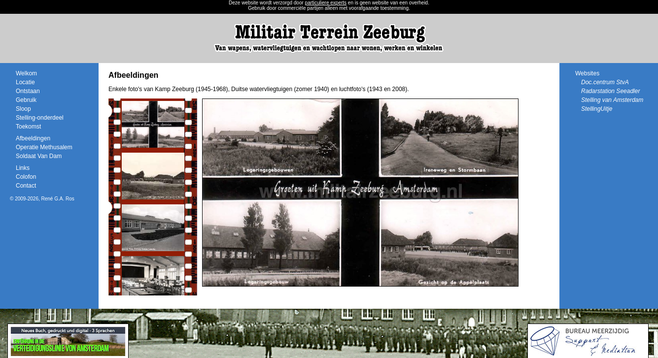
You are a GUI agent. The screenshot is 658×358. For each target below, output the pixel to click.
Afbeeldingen (33, 138)
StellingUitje (596, 108)
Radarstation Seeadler (610, 91)
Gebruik (26, 100)
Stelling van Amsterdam (612, 100)
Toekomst (28, 126)
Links (23, 167)
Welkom (26, 73)
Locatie (25, 82)
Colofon (26, 176)
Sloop (23, 108)
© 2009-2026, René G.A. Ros (42, 198)
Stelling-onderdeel (40, 117)
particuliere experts (325, 2)
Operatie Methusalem (44, 147)
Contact (26, 185)
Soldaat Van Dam (39, 156)
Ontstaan (28, 91)
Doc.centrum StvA (605, 82)
